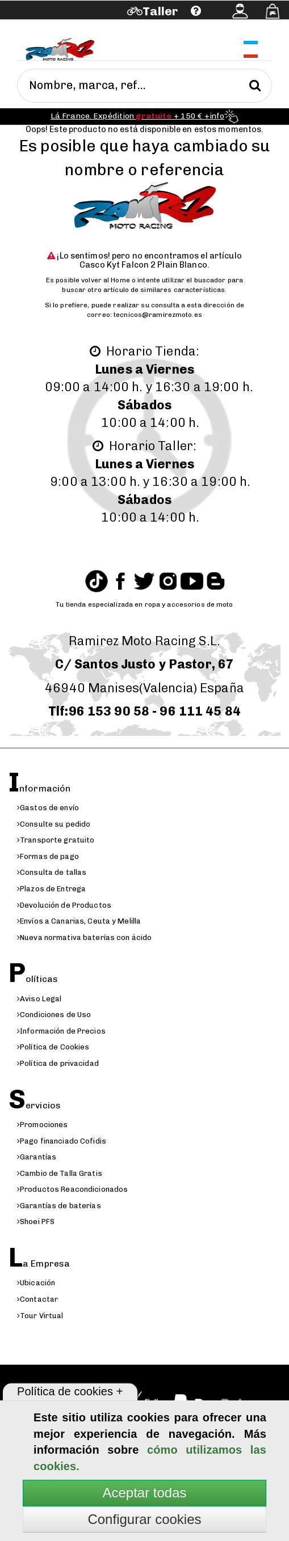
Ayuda (62, 26)
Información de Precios (61, 1031)
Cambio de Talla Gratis (59, 1173)
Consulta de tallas (51, 872)
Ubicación (36, 1282)
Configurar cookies (144, 1519)
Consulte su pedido (53, 824)
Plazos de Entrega (51, 888)
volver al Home (105, 280)
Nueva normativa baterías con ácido (84, 937)
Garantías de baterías (59, 1205)
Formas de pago (48, 856)
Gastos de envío (48, 807)
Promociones (42, 1124)
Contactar (37, 1299)
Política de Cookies (53, 1047)
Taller (160, 11)
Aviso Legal (39, 998)
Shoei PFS (36, 1221)
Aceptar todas (144, 1492)
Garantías (36, 1157)
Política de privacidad (58, 1063)
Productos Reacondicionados (72, 1189)
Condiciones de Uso (54, 1014)
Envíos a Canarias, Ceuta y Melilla (79, 921)
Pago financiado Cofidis (61, 1141)
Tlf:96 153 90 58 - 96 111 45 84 (144, 711)
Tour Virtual (40, 1315)
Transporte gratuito (55, 840)
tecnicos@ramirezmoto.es (158, 315)
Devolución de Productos (64, 905)
